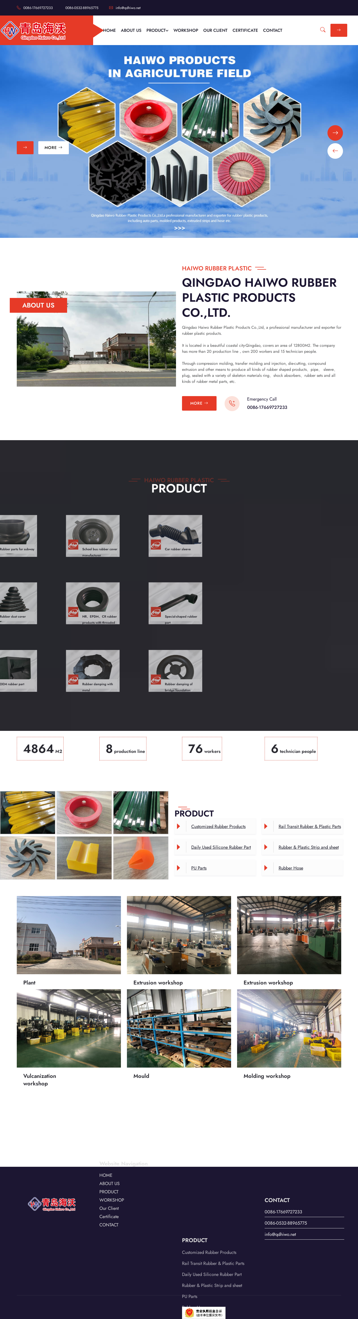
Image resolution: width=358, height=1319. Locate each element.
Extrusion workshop (158, 951)
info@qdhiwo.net (124, 8)
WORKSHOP (185, 30)
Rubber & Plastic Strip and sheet (309, 847)
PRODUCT (157, 30)
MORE (54, 147)
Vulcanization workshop (39, 1048)
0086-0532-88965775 (81, 7)
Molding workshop (267, 1044)
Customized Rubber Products (218, 826)
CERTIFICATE (245, 30)
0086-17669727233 (35, 8)
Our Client (109, 1185)
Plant (29, 951)
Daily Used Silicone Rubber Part (221, 847)
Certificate (109, 1193)
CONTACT (272, 30)
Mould (141, 1044)
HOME (109, 30)
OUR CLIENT (215, 30)
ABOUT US (131, 30)
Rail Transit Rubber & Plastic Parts (310, 826)
